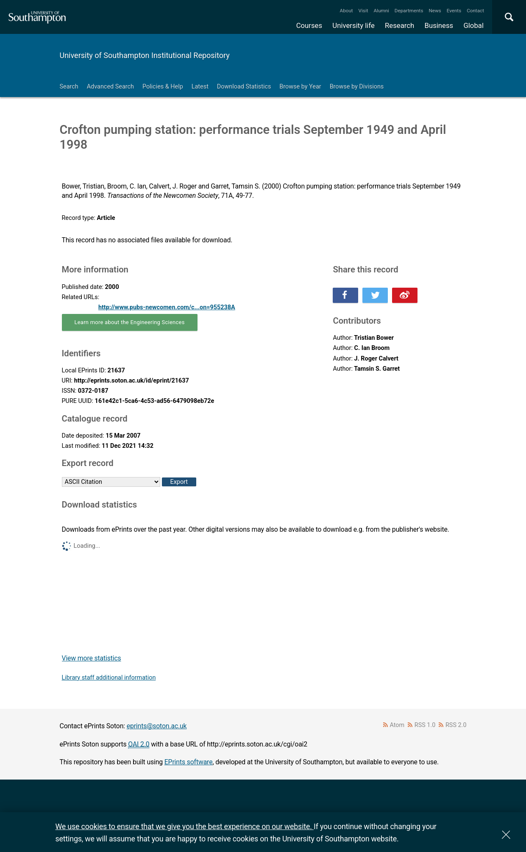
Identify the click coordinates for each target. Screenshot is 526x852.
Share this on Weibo (404, 295)
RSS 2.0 (456, 725)
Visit (363, 11)
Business (439, 25)
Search (69, 86)
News (435, 11)
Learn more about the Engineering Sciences (130, 322)
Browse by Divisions (357, 86)
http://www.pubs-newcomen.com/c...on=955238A (166, 307)
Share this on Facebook (345, 295)
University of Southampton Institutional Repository (145, 55)
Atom (397, 725)
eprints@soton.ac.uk (157, 726)
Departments (409, 11)
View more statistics (91, 658)
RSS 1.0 (425, 725)
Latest (200, 86)
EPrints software (188, 762)
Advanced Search (110, 86)
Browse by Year (300, 86)
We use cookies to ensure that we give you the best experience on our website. (185, 826)
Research (399, 25)
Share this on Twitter (375, 295)
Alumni (381, 11)
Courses (309, 25)
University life (353, 25)
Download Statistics (244, 86)
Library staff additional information (109, 677)
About (346, 11)
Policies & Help (162, 86)
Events (454, 11)
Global (473, 25)
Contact (475, 11)
